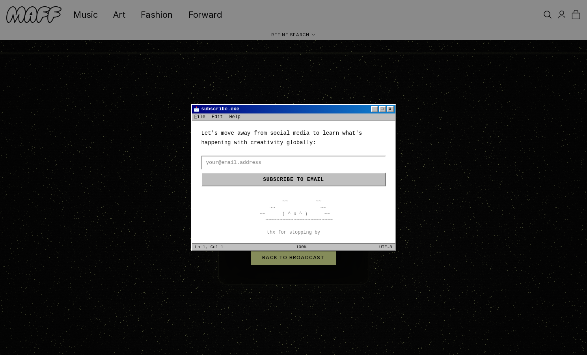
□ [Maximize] (382, 109)
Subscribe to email (293, 179)
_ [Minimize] (374, 109)
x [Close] (390, 109)
